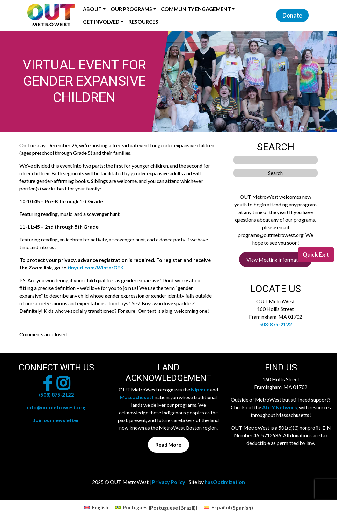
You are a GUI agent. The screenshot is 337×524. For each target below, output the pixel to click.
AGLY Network (279, 407)
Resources (143, 21)
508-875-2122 (275, 324)
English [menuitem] (100, 507)
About (92, 9)
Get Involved (101, 21)
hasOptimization (225, 482)
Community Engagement (196, 9)
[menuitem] (96, 507)
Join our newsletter (56, 420)
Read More (168, 444)
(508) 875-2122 (56, 394)
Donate (292, 15)
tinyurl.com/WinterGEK (96, 267)
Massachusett (137, 397)
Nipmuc (200, 389)
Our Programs (131, 9)
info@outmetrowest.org (56, 407)
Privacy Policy (168, 482)
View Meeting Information (275, 259)
